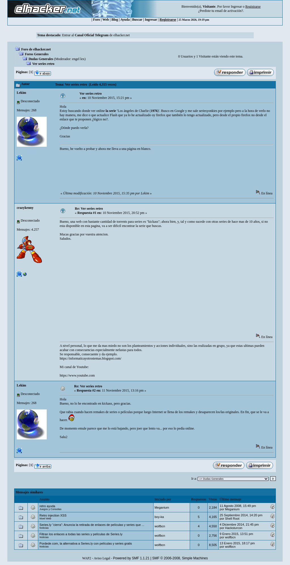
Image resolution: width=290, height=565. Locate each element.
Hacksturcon (233, 528)
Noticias (44, 527)
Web (105, 20)
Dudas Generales (41, 59)
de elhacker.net (119, 35)
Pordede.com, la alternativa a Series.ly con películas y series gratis (85, 543)
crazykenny (25, 208)
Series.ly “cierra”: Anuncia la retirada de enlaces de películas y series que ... (91, 524)
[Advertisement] (163, 172)
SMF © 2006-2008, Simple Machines (180, 558)
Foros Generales (36, 54)
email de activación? (229, 11)
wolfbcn (160, 526)
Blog (114, 20)
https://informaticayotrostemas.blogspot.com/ (90, 358)
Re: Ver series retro (89, 209)
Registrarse (167, 20)
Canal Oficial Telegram (91, 35)
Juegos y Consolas (50, 509)
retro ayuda (47, 506)
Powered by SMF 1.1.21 (131, 558)
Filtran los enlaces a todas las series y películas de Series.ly (80, 534)
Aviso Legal (102, 558)
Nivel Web (45, 518)
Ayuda (125, 20)
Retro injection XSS (52, 515)
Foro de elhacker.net (36, 49)
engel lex (78, 59)
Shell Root (232, 518)
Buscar (137, 20)
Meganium (162, 507)
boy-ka (159, 517)
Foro (96, 20)
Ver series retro (43, 64)
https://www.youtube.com (77, 375)
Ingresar (236, 7)
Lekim (21, 93)
